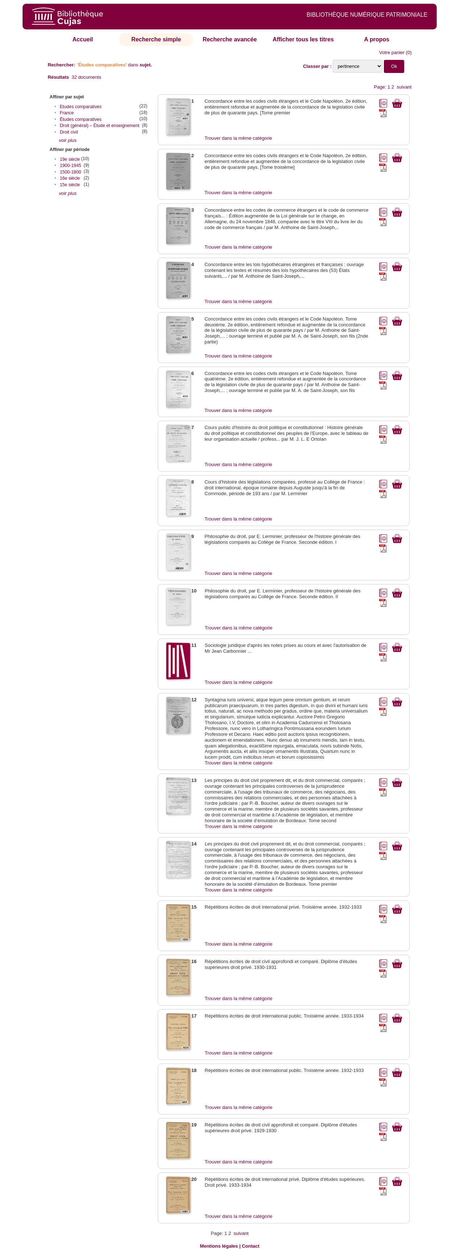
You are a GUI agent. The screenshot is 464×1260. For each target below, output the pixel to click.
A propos (376, 39)
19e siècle (70, 159)
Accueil (82, 39)
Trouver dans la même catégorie (238, 138)
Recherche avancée (230, 39)
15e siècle (70, 184)
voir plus (67, 140)
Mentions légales (219, 1246)
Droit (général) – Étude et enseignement (100, 125)
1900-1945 (70, 165)
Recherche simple (156, 39)
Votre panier (392, 52)
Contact (250, 1246)
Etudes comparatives (81, 106)
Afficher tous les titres (303, 39)
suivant (404, 87)
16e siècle (70, 178)
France (67, 112)
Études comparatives (81, 119)
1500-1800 (70, 172)
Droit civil (69, 132)
